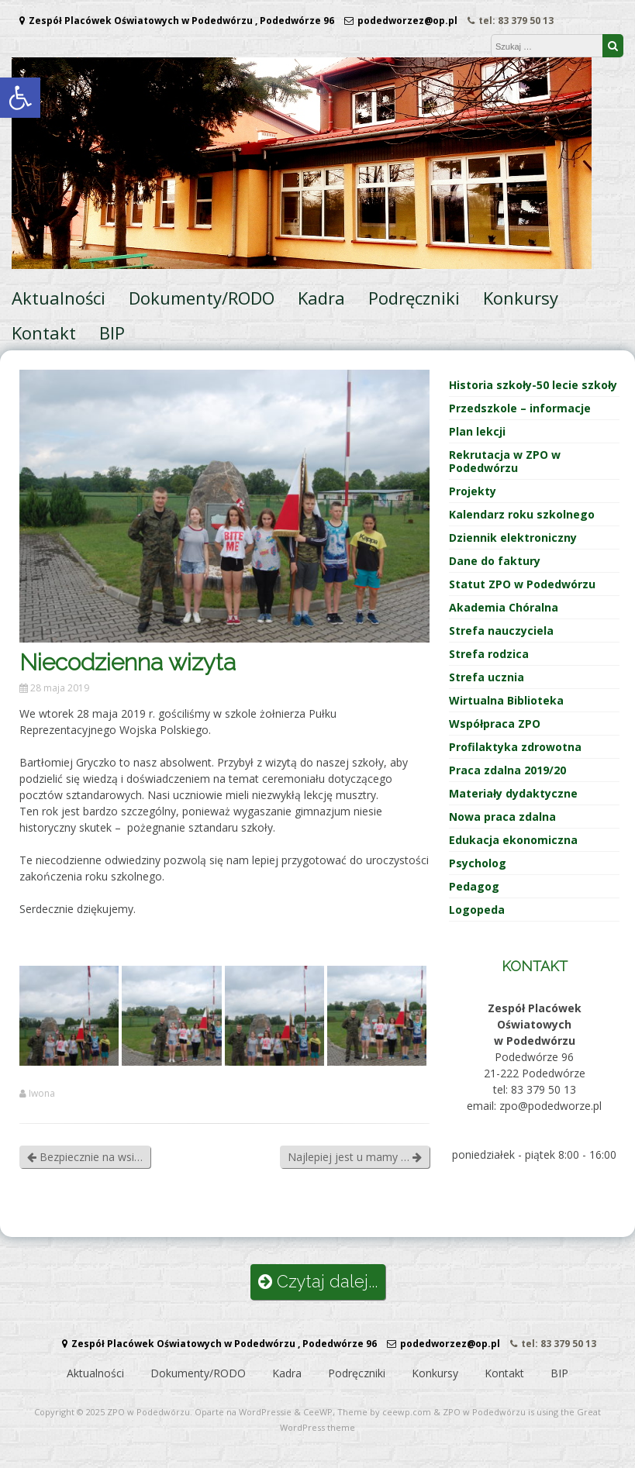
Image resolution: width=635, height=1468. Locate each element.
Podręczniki (414, 297)
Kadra (321, 297)
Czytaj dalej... (318, 1281)
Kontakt (44, 332)
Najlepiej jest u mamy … (355, 1156)
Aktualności (58, 297)
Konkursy (520, 297)
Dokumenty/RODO (201, 297)
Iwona (42, 1093)
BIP (112, 332)
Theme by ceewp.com (384, 1412)
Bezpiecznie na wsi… (85, 1156)
